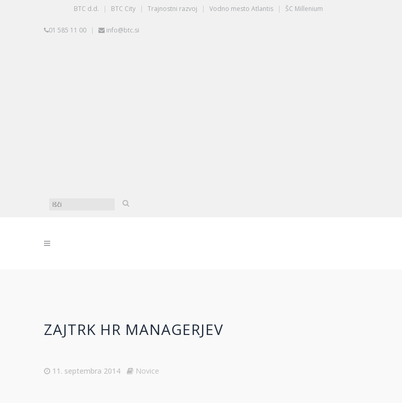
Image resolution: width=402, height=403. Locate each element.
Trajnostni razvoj (172, 8)
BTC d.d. (86, 8)
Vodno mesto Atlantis (241, 8)
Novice (147, 371)
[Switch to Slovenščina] (203, 78)
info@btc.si (122, 30)
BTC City (123, 8)
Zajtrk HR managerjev (134, 329)
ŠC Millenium (304, 8)
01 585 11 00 (67, 30)
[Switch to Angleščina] (203, 156)
